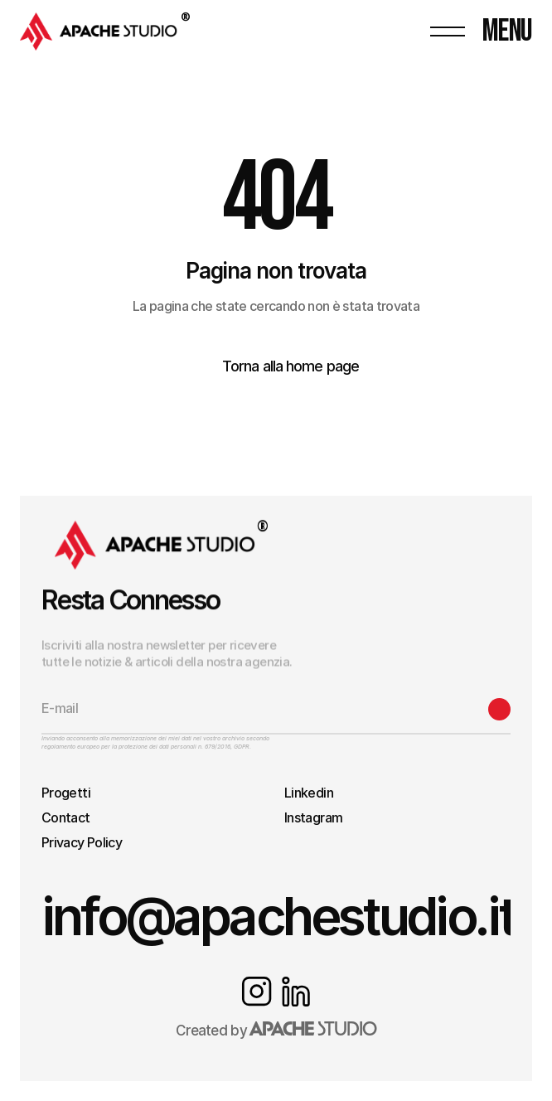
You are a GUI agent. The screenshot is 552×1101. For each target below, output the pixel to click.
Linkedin (308, 792)
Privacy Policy (81, 842)
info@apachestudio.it (277, 915)
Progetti (65, 792)
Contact (65, 817)
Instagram (313, 817)
